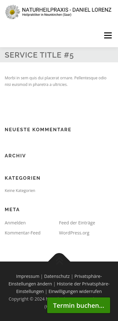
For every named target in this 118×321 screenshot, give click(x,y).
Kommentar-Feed (23, 233)
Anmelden (15, 223)
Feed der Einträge (77, 223)
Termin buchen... (78, 305)
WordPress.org (74, 233)
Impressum (27, 276)
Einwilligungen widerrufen (75, 291)
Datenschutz (57, 276)
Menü (107, 35)
